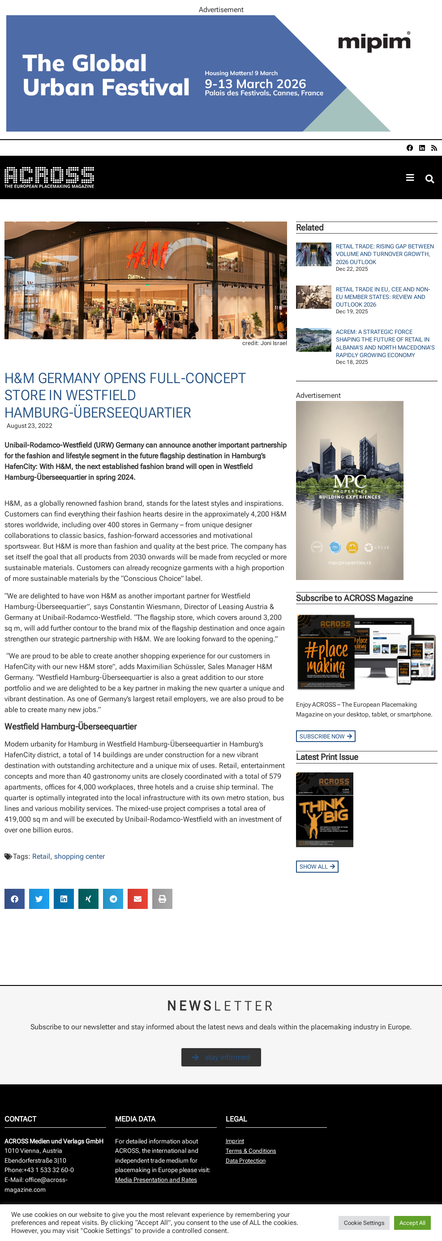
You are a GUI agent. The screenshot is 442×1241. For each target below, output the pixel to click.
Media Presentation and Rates (156, 1180)
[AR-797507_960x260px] (221, 129)
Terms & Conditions (251, 1150)
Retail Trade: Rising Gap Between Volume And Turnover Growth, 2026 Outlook (385, 254)
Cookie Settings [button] (364, 1223)
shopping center (79, 856)
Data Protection (246, 1160)
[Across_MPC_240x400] (349, 577)
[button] (430, 178)
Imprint (235, 1141)
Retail (41, 856)
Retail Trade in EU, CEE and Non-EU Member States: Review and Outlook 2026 (383, 297)
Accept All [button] (412, 1223)
